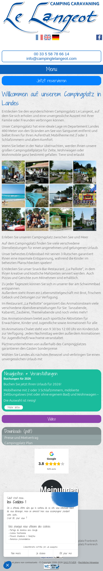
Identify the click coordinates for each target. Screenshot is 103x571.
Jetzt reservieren (51, 81)
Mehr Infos (14, 407)
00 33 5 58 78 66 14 (51, 54)
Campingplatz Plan (18, 443)
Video (52, 419)
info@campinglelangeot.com (51, 58)
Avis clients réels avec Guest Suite (51, 499)
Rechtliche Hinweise (88, 562)
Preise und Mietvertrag (21, 438)
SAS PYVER (69, 562)
